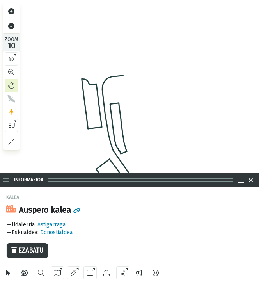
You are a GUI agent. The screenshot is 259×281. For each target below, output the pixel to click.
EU (11, 125)
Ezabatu (27, 250)
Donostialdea (56, 232)
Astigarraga (51, 224)
